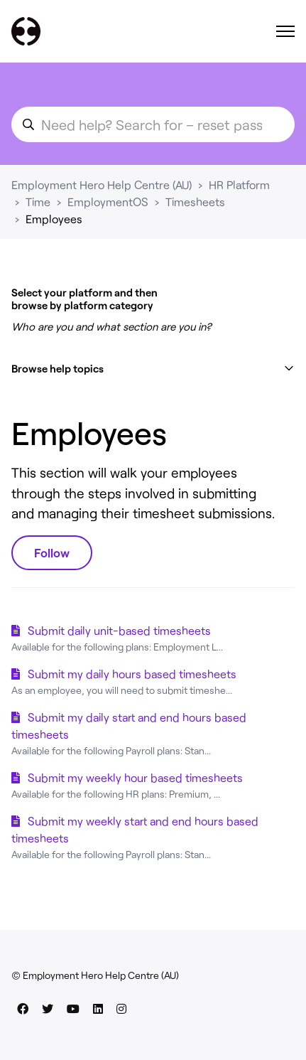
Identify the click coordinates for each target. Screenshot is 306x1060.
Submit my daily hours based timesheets (132, 673)
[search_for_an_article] (153, 124)
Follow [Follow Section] (52, 552)
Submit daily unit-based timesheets (119, 630)
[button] (153, 368)
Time (38, 201)
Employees (54, 218)
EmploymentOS (107, 201)
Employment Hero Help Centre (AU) (101, 184)
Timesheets (195, 201)
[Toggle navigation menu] (285, 31)
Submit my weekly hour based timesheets (135, 777)
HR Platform (239, 184)
